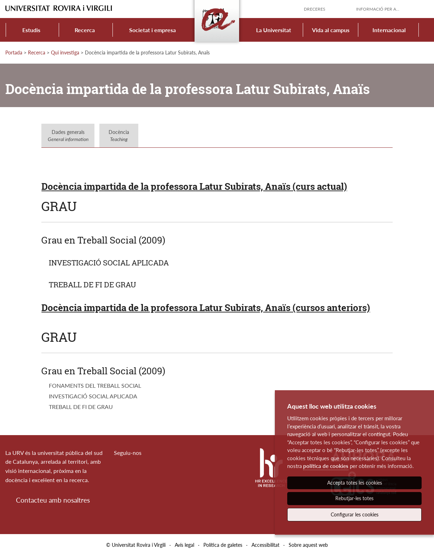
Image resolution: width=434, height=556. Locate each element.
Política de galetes (222, 545)
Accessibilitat (265, 545)
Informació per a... (377, 9)
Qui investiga (65, 52)
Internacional (389, 30)
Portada (13, 52)
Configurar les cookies (354, 514)
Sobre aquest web (308, 545)
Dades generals (68, 135)
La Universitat (273, 30)
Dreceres (314, 9)
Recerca (85, 30)
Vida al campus (330, 30)
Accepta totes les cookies (354, 483)
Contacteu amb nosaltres (53, 500)
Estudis (31, 30)
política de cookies (325, 466)
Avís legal (184, 545)
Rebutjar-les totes (354, 498)
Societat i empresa (152, 30)
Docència (119, 135)
